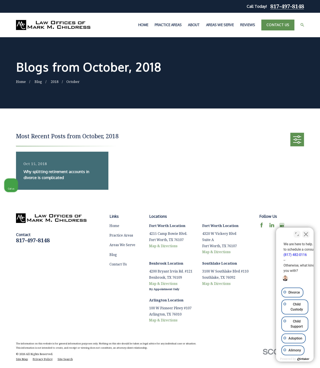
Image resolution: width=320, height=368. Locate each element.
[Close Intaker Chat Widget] (306, 232)
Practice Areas (121, 235)
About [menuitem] (193, 25)
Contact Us (277, 25)
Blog (113, 254)
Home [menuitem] (143, 25)
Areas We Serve (122, 244)
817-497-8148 (287, 6)
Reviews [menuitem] (247, 25)
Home (114, 225)
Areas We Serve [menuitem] (220, 25)
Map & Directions (163, 246)
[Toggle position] (297, 232)
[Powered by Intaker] (283, 359)
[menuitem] (22, 359)
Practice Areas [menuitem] (168, 25)
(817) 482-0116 (256, 253)
